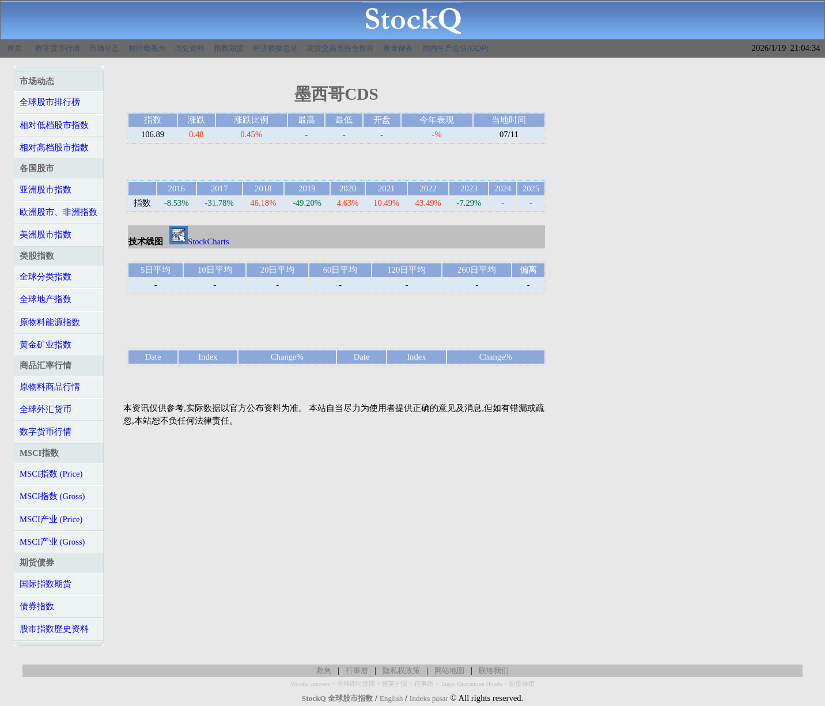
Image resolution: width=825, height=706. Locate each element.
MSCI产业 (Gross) (52, 541)
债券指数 (37, 606)
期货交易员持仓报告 (340, 48)
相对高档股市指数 (54, 147)
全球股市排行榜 (50, 102)
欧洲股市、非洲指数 (58, 212)
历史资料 (190, 48)
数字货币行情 (57, 48)
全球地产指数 (45, 299)
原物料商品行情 (50, 386)
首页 (14, 48)
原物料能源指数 (50, 322)
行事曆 (357, 670)
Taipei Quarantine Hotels (471, 684)
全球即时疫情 (356, 684)
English (391, 698)
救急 (323, 670)
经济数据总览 (275, 48)
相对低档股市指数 (54, 125)
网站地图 (449, 670)
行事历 (423, 684)
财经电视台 (147, 48)
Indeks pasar (429, 698)
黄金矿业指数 (45, 344)
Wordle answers (310, 684)
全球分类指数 (45, 276)
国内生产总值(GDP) (455, 48)
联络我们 (494, 670)
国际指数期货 (45, 583)
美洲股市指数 (45, 234)
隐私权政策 (401, 670)
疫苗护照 (394, 684)
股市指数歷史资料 (54, 628)
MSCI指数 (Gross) (52, 496)
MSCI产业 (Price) (51, 519)
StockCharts (199, 241)
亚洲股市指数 (45, 189)
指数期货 (229, 48)
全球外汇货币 (45, 409)
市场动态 (104, 48)
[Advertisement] (336, 321)
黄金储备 (398, 48)
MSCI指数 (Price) (51, 473)
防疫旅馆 (522, 684)
